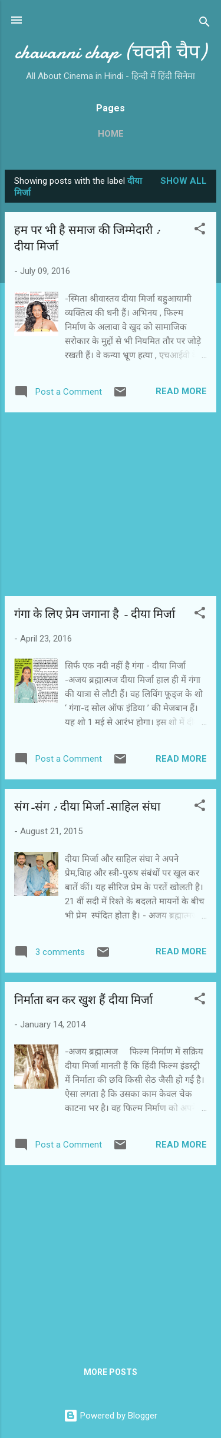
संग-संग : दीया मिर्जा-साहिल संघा (87, 807)
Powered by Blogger (110, 1415)
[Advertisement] (110, 504)
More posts (110, 1372)
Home (111, 133)
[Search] (204, 24)
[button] (200, 231)
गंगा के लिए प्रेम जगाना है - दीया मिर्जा (94, 614)
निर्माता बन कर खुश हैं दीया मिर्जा (83, 1000)
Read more (181, 391)
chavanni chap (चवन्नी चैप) (110, 52)
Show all (183, 181)
